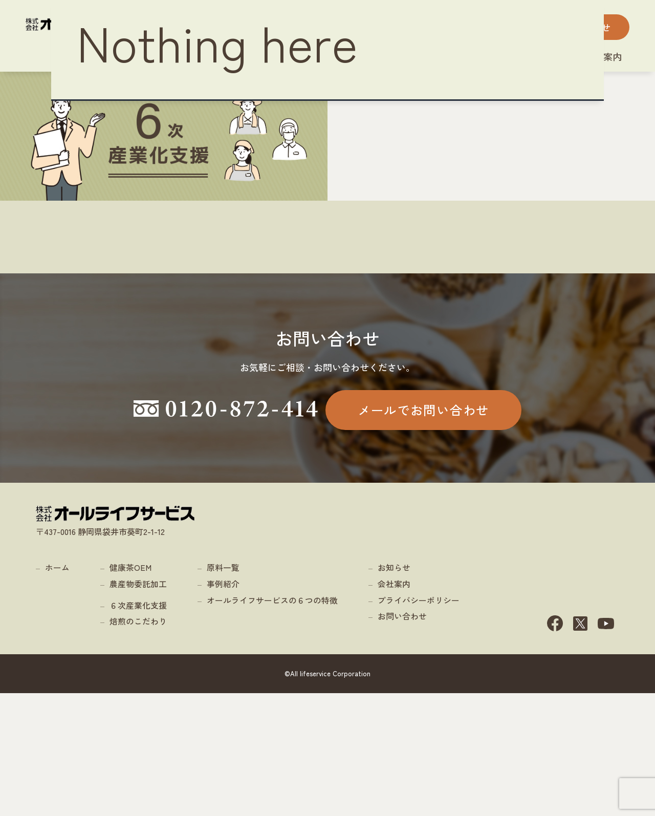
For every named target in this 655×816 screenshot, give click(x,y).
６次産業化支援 (138, 727)
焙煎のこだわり (138, 744)
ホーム (57, 690)
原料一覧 (223, 690)
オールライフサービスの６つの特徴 (272, 722)
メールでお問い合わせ (424, 487)
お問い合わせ (402, 739)
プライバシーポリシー (419, 722)
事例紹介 (223, 706)
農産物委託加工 (138, 706)
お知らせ (394, 690)
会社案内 (394, 706)
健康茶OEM (130, 690)
